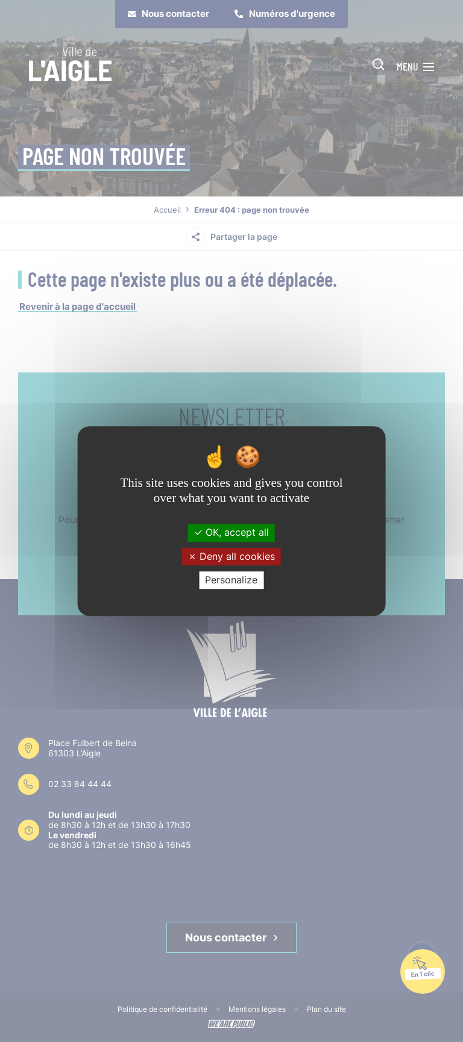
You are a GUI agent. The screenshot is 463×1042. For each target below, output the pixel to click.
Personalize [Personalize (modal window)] (231, 580)
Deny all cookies (231, 556)
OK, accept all (231, 533)
